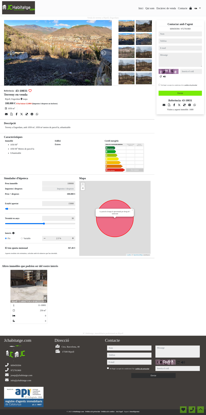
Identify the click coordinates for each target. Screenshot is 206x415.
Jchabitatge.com (78, 412)
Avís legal (119, 412)
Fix (9, 238)
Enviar (180, 93)
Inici (140, 8)
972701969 (185, 29)
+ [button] (83, 184)
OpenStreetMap (138, 255)
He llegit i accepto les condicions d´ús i (179, 85)
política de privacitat (191, 85)
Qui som (149, 8)
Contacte (182, 8)
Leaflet (129, 255)
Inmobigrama (134, 412)
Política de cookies (108, 412)
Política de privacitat (92, 412)
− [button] (83, 188)
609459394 (174, 29)
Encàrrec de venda (166, 8)
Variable (27, 238)
